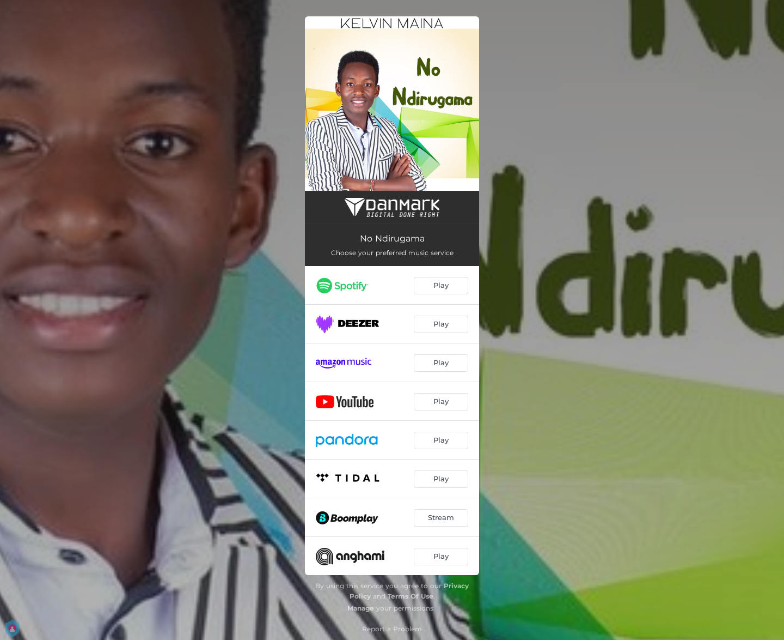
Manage (360, 608)
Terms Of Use (410, 596)
